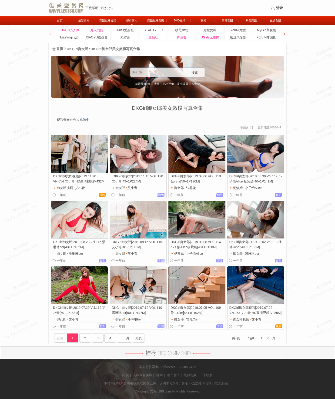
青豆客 (182, 37)
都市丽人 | (174, 375)
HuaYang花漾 (68, 37)
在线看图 (275, 20)
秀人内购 (96, 30)
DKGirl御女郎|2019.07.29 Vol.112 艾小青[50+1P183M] (79, 310)
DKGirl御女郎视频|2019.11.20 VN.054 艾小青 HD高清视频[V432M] (79, 178)
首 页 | (126, 375)
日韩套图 (227, 20)
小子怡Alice (253, 188)
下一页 (124, 338)
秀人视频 (79, 119)
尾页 (138, 338)
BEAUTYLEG (153, 30)
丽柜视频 (168, 84)
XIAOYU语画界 (97, 37)
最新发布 (83, 20)
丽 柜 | (160, 375)
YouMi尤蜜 (238, 30)
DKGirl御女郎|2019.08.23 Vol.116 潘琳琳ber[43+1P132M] (79, 244)
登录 (279, 8)
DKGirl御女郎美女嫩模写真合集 (115, 49)
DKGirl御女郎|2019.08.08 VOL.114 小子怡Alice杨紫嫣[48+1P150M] (196, 244)
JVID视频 (179, 20)
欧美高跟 (251, 20)
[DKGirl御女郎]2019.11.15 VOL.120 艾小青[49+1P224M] (137, 178)
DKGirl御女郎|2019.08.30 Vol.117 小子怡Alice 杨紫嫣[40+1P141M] (255, 178)
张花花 (191, 188)
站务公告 (107, 8)
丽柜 (203, 20)
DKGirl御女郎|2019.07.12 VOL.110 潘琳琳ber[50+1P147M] (137, 310)
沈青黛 (195, 84)
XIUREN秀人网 (68, 30)
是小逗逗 (182, 84)
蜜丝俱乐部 (238, 37)
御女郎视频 (65, 188)
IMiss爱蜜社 (125, 30)
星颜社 (153, 37)
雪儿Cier (192, 319)
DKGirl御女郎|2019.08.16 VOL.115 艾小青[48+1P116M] (137, 244)
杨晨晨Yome (143, 84)
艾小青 (80, 188)
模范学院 (181, 30)
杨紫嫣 (238, 188)
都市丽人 (131, 20)
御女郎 (120, 188)
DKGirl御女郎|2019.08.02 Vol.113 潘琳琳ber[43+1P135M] (255, 244)
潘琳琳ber (76, 253)
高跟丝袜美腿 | (143, 375)
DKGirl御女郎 (77, 49)
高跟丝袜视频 (107, 20)
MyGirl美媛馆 (266, 30)
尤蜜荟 (125, 37)
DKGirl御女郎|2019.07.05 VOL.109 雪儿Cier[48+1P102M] (196, 310)
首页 (60, 20)
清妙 (156, 84)
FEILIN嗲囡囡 (267, 37)
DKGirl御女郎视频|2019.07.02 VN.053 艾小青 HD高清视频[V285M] (255, 310)
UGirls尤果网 (210, 37)
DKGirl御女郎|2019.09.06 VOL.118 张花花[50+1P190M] (196, 178)
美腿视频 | (191, 375)
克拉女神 (209, 30)
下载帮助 (91, 8)
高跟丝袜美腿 (155, 20)
